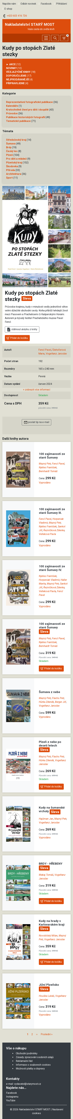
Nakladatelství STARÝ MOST (30, 24)
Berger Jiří (60, 701)
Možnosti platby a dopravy (30, 1068)
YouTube (10, 1100)
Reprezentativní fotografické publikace (29, 102)
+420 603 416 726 (14, 15)
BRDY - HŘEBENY (50, 863)
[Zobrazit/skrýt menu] (46, 38)
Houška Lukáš (46, 995)
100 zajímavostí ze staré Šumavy (52, 455)
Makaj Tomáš (46, 874)
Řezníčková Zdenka (54, 530)
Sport (9, 177)
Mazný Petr (45, 463)
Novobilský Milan (48, 935)
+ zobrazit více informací (36, 389)
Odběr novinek (28, 3)
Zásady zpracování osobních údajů (35, 1057)
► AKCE (11, 64)
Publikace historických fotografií (25, 117)
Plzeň (9, 154)
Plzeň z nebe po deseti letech (50, 743)
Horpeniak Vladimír (49, 579)
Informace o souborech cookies (33, 1064)
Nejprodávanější (17, 79)
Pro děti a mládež (16, 158)
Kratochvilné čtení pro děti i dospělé (27, 109)
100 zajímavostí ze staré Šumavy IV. (52, 568)
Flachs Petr (58, 698)
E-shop (8, 8)
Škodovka (12, 166)
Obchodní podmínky (26, 1053)
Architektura (13, 173)
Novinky (11, 68)
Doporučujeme (16, 75)
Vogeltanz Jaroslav (56, 353)
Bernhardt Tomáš (48, 471)
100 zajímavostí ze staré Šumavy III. (52, 511)
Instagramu (12, 1096)
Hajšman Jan (46, 818)
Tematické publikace (18, 121)
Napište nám (9, 3)
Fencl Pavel (44, 349)
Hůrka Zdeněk (46, 701)
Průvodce (12, 113)
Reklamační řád (24, 1060)
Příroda (10, 170)
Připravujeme (15, 83)
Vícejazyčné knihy (18, 71)
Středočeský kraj (16, 139)
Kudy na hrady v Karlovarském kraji (52, 922)
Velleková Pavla (47, 534)
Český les (12, 151)
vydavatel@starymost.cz (27, 1083)
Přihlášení (61, 3)
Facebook (46, 3)
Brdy (8, 147)
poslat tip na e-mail (36, 422)
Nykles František (48, 467)
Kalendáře (12, 105)
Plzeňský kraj (14, 162)
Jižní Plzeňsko (49, 985)
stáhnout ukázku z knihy (22, 329)
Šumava (11, 143)
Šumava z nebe (49, 692)
